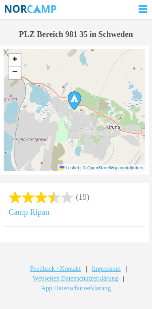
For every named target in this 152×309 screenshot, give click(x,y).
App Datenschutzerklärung (76, 288)
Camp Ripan (29, 211)
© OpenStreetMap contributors (113, 167)
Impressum (106, 268)
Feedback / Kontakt (55, 268)
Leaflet (69, 167)
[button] (74, 100)
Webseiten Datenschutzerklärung (75, 278)
